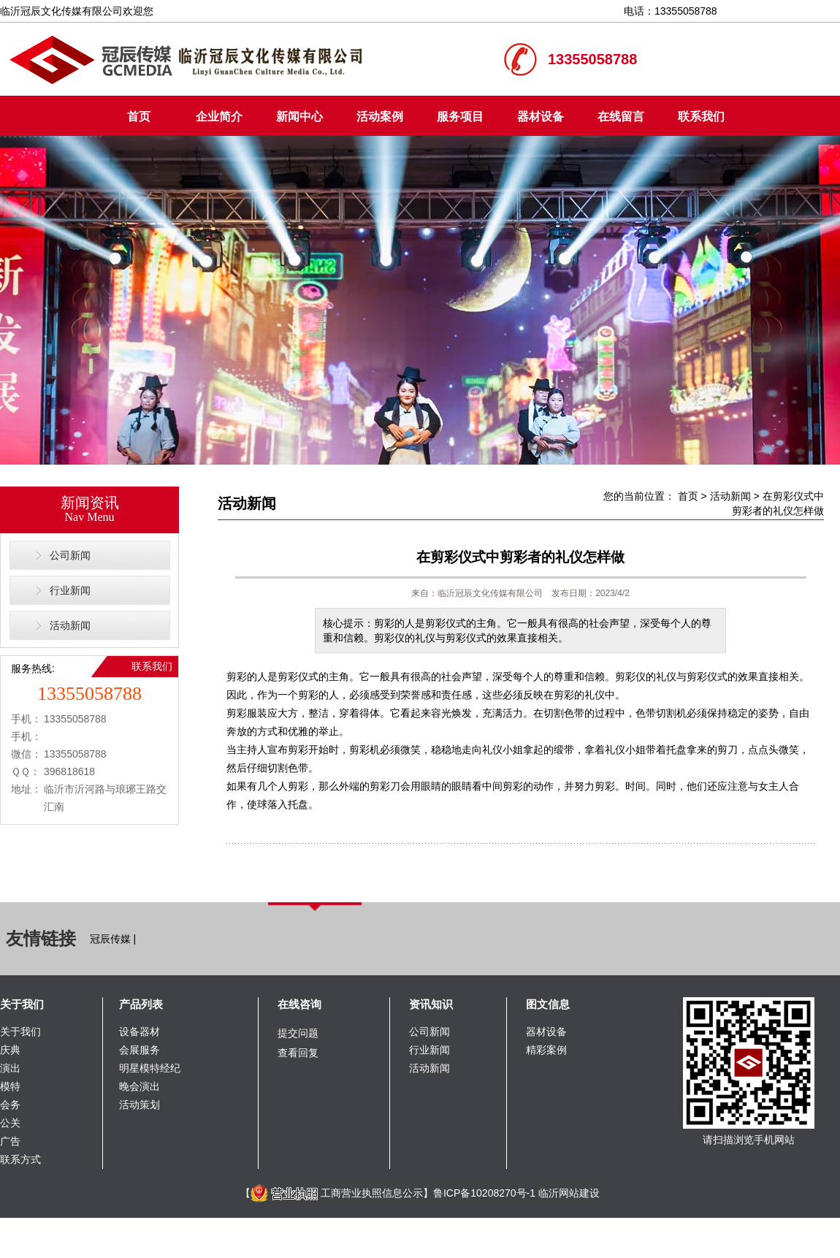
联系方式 (20, 1159)
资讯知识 (431, 1004)
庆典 (10, 1050)
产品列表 (141, 1004)
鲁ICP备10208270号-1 (484, 1193)
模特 (10, 1086)
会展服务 (139, 1050)
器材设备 (540, 116)
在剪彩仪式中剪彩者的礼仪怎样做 (520, 557)
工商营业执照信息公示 (337, 1193)
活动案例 (379, 116)
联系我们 (701, 116)
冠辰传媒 (110, 939)
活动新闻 (70, 625)
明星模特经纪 (149, 1068)
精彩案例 (546, 1050)
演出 (10, 1068)
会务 (10, 1104)
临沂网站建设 (569, 1193)
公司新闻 (70, 555)
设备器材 (139, 1031)
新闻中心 (299, 116)
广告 (10, 1141)
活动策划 (139, 1104)
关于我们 (22, 1004)
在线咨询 (299, 1004)
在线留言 (620, 116)
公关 (10, 1123)
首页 (138, 116)
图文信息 (548, 1004)
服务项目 (460, 116)
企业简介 (219, 116)
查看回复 (298, 1053)
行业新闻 (70, 590)
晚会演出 (139, 1086)
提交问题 (298, 1033)
